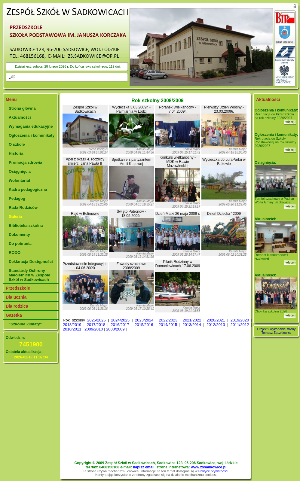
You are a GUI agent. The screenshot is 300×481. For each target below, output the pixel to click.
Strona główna (22, 108)
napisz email (143, 467)
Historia (16, 153)
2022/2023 (168, 320)
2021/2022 (192, 320)
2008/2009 (115, 329)
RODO (14, 252)
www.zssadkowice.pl (208, 467)
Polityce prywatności (213, 471)
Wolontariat (19, 180)
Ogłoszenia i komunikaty (31, 135)
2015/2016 (144, 324)
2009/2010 (93, 329)
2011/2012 (240, 324)
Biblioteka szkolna (26, 225)
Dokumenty (19, 234)
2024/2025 (120, 320)
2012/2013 (216, 324)
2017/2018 (96, 324)
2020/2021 (216, 320)
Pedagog (17, 198)
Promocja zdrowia (25, 162)
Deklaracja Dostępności (31, 261)
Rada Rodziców (23, 207)
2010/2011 (72, 329)
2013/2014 (191, 324)
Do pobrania (20, 243)
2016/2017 (120, 324)
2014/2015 (168, 324)
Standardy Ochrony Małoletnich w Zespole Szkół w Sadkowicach (29, 275)
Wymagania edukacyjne (31, 126)
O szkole (17, 144)
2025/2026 (96, 320)
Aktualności (20, 117)
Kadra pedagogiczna (28, 189)
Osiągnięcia (20, 171)
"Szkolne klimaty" (25, 324)
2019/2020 (240, 320)
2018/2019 (72, 324)
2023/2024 (144, 320)
